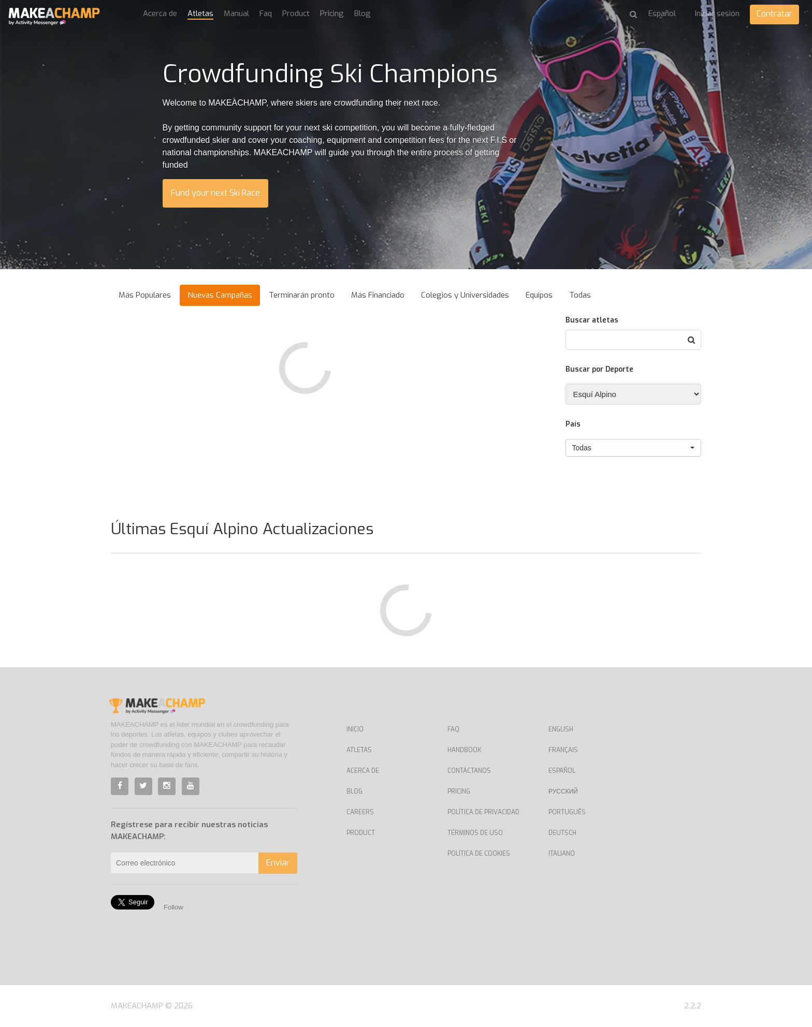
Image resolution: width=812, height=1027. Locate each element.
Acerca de (160, 13)
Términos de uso (475, 833)
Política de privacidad (483, 812)
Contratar (774, 13)
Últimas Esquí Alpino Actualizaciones (242, 529)
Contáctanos (469, 771)
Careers (360, 812)
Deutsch (562, 833)
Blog (362, 13)
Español (561, 771)
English (560, 729)
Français (563, 750)
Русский (563, 791)
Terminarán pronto (302, 295)
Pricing (332, 13)
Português (567, 812)
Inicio (355, 729)
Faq (265, 13)
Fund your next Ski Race (215, 192)
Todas (580, 295)
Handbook (464, 750)
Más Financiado (377, 295)
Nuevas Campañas (219, 295)
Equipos (539, 295)
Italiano (561, 853)
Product (296, 13)
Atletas (200, 13)
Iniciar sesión (717, 13)
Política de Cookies (478, 853)
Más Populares (145, 295)
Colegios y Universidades (465, 295)
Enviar (277, 862)
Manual (236, 13)
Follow (173, 907)
